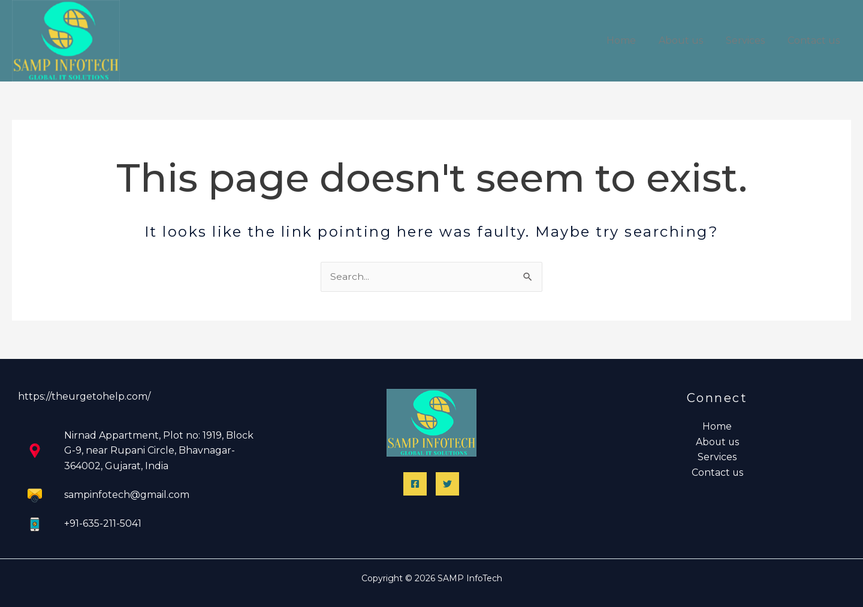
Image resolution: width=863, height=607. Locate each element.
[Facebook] (415, 484)
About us (690, 40)
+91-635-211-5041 (102, 523)
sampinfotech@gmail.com (126, 494)
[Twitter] (447, 484)
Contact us (815, 40)
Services (750, 40)
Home (633, 40)
